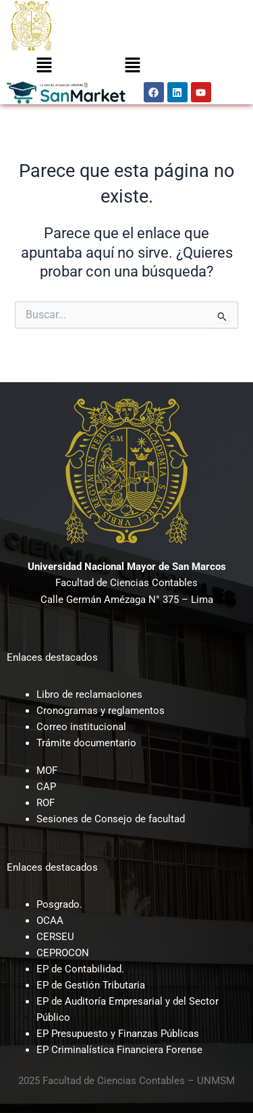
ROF (45, 803)
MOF (46, 770)
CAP (46, 787)
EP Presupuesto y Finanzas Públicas (117, 1034)
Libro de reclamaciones (89, 694)
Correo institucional (81, 727)
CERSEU (55, 937)
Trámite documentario (86, 743)
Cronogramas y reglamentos (100, 711)
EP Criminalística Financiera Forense (119, 1050)
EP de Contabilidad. (80, 969)
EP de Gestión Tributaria (90, 985)
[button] (43, 66)
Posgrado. (59, 904)
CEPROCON (62, 953)
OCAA (49, 920)
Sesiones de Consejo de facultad (110, 819)
